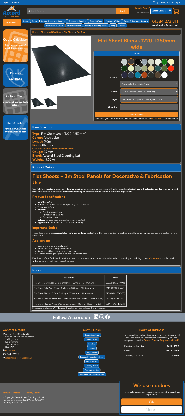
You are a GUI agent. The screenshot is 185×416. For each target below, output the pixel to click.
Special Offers (96, 21)
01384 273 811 (165, 21)
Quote (34, 21)
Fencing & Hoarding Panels (96, 25)
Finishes (92, 344)
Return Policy (91, 361)
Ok (151, 402)
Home (25, 21)
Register (15, 2)
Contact (122, 25)
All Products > (12, 22)
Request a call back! (169, 340)
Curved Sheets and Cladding (53, 21)
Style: (114, 99)
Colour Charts (92, 339)
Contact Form (150, 340)
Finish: (114, 91)
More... (152, 409)
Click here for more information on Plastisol (53, 148)
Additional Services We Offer (91, 374)
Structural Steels (74, 25)
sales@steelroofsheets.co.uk (165, 25)
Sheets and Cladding (77, 21)
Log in (5, 2)
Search (123, 11)
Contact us (154, 258)
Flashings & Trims (112, 21)
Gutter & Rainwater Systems (136, 21)
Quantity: (112, 107)
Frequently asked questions (91, 357)
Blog (113, 25)
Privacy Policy (92, 366)
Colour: (113, 77)
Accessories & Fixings (54, 25)
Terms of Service (92, 370)
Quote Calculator (161, 10)
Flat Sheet (69, 32)
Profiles (92, 348)
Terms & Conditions (12, 392)
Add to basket (136, 114)
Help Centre (92, 352)
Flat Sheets (82, 32)
